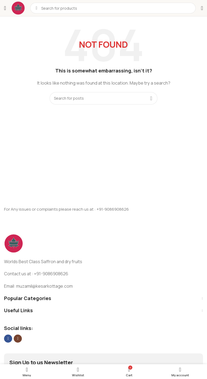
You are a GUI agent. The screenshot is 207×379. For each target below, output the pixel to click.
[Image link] (13, 243)
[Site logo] (18, 8)
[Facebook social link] (8, 339)
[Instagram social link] (18, 339)
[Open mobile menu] (5, 8)
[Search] (103, 98)
